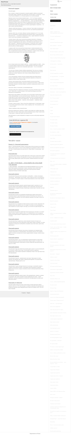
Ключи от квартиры (54, 14)
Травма (51, 10)
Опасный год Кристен (15, 282)
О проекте (24, 292)
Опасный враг (13, 153)
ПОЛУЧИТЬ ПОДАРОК (15, 126)
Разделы (28, 292)
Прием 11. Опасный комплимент (18, 144)
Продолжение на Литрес (55, 20)
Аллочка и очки (53, 17)
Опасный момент (14, 174)
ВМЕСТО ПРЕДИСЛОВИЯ (55, 7)
